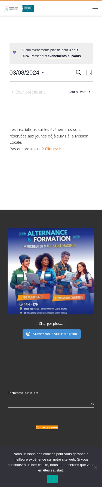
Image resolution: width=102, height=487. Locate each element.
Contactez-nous (47, 427)
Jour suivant (80, 92)
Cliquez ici (53, 148)
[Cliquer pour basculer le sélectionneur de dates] (27, 72)
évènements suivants (65, 56)
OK (52, 479)
